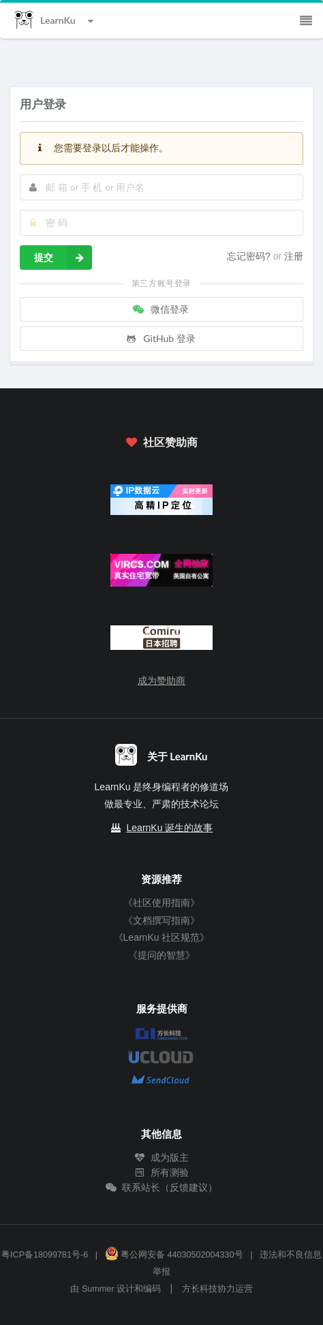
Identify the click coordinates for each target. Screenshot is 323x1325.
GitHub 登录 (160, 338)
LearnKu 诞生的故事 (170, 827)
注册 (293, 256)
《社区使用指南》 (161, 902)
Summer (98, 1289)
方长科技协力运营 (217, 1289)
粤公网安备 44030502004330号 (174, 1255)
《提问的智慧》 (161, 955)
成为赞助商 (161, 680)
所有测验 (161, 1172)
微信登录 (160, 309)
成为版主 (161, 1157)
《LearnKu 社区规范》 (162, 937)
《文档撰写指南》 (161, 920)
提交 (63, 257)
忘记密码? (250, 256)
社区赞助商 (161, 441)
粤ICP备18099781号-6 (44, 1255)
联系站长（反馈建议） (161, 1187)
